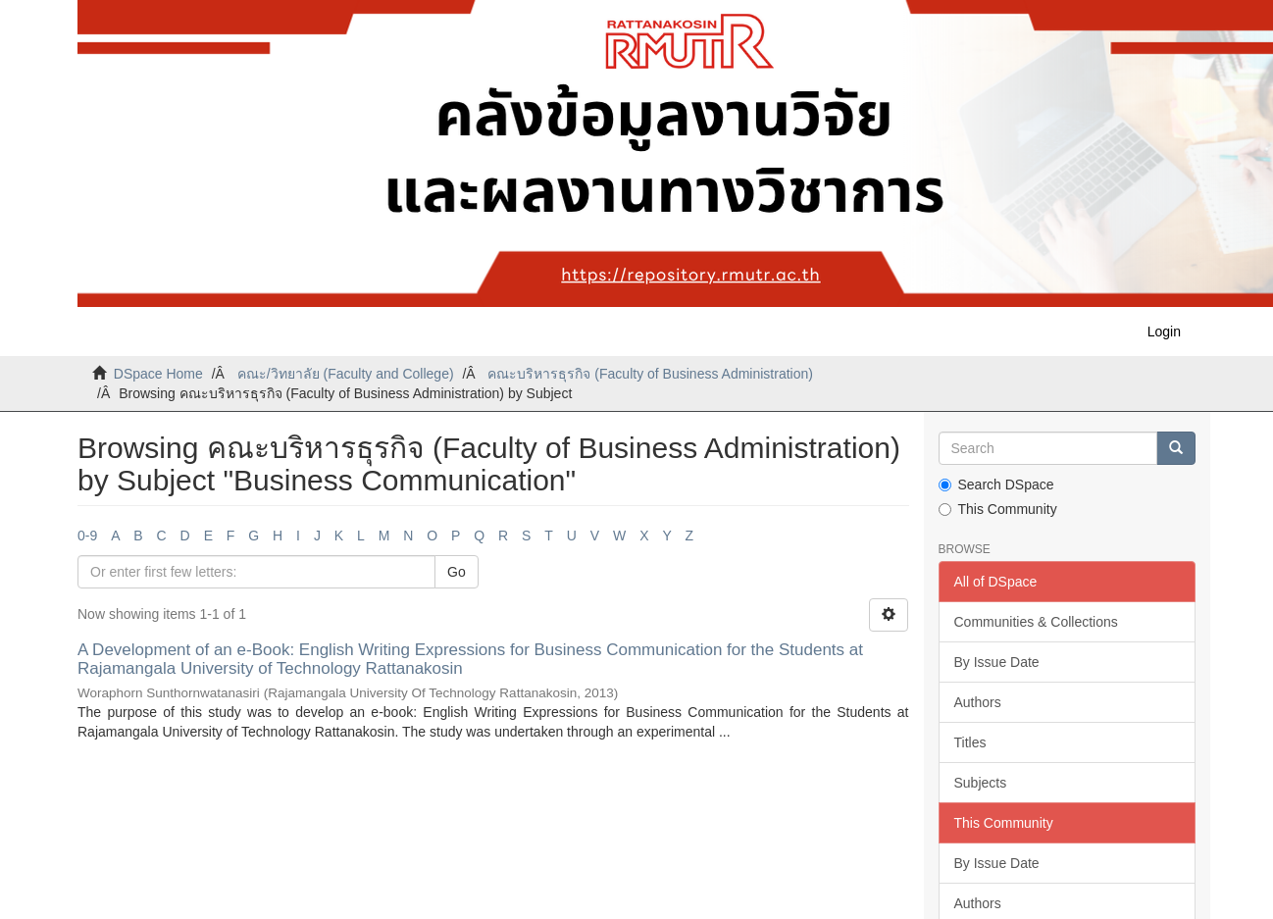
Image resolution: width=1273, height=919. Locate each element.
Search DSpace (996, 484)
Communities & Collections (1036, 622)
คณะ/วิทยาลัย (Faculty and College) (345, 374)
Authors (977, 702)
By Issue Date (997, 662)
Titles (970, 742)
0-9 (87, 535)
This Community (998, 509)
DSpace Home (158, 374)
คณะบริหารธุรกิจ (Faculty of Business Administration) (649, 374)
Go (456, 572)
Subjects (980, 783)
